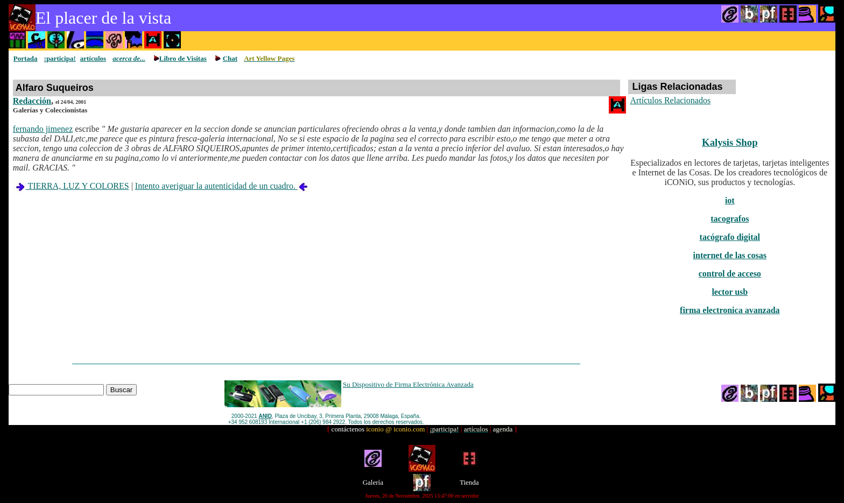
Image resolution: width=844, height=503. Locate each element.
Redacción (32, 100)
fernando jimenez (43, 128)
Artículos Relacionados (670, 100)
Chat (230, 58)
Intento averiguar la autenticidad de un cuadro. (223, 185)
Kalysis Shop (729, 142)
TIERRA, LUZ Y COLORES (71, 185)
